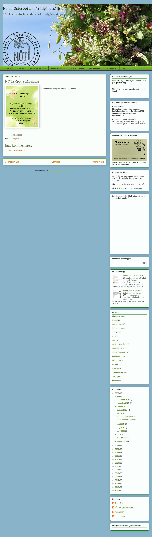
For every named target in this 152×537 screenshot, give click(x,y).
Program (15, 139)
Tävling (115, 376)
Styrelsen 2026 (111, 68)
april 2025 (121, 431)
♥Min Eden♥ (119, 512)
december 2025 (123, 400)
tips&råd (115, 368)
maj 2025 (121, 428)
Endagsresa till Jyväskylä (132, 291)
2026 (117, 393)
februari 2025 (122, 438)
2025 (117, 397)
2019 (117, 463)
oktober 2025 (122, 406)
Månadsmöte (117, 348)
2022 (117, 453)
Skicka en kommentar (16, 150)
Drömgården (120, 503)
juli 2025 (120, 413)
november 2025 (123, 403)
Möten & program (77, 68)
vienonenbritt (120, 516)
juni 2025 (121, 424)
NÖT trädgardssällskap (124, 507)
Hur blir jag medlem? (38, 68)
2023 (117, 449)
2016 (117, 473)
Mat (113, 340)
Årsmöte (115, 380)
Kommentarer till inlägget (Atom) (61, 170)
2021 (117, 456)
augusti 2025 (122, 410)
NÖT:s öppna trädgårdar (126, 416)
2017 (117, 470)
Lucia (114, 336)
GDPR (124, 68)
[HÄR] (119, 188)
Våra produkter (94, 68)
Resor (114, 364)
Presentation (117, 356)
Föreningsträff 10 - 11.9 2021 (134, 275)
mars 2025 (121, 434)
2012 (117, 487)
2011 (117, 490)
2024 (117, 446)
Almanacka (116, 316)
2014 (117, 480)
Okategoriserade (118, 352)
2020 (117, 459)
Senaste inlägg (12, 162)
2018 (117, 466)
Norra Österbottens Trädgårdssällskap (35, 9)
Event (114, 320)
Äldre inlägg (98, 162)
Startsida (10, 68)
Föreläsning (116, 324)
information (116, 328)
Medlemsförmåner (58, 68)
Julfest (114, 332)
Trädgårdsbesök (118, 372)
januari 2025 (122, 441)
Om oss (22, 68)
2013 (117, 483)
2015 (117, 477)
